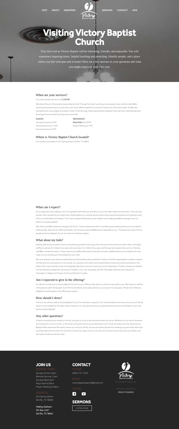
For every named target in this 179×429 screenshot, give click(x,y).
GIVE (134, 10)
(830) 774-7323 (80, 373)
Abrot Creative (126, 392)
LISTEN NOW (82, 408)
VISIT (44, 10)
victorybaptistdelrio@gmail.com (87, 382)
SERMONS (107, 10)
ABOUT (55, 10)
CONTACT (122, 10)
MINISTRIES (70, 10)
